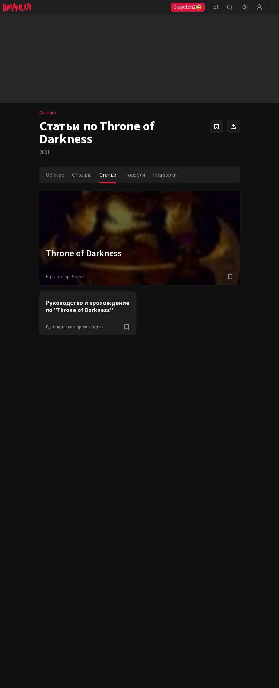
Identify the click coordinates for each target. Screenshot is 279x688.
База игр (47, 113)
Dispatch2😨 (187, 7)
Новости (134, 175)
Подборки (165, 175)
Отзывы (81, 175)
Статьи (107, 175)
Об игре (55, 175)
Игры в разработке (65, 277)
